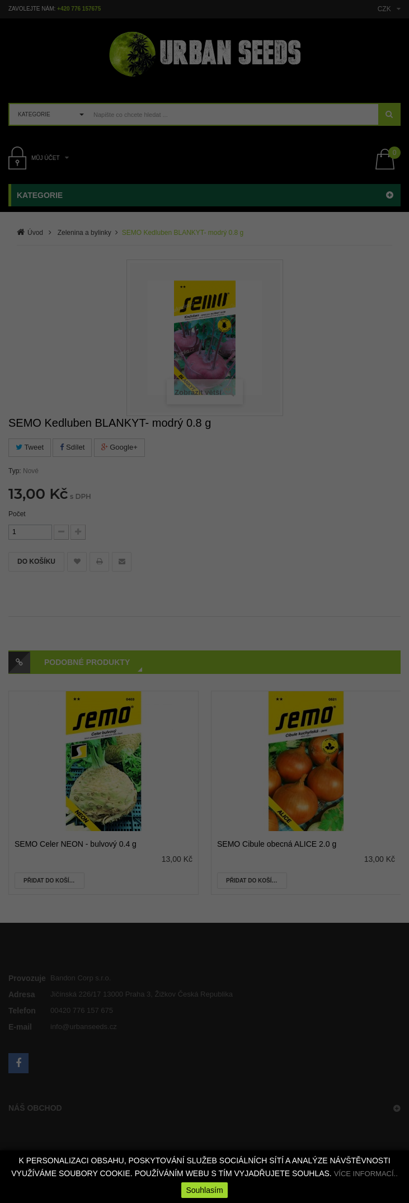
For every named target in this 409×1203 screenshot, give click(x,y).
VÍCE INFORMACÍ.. (366, 1173)
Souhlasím (204, 1190)
